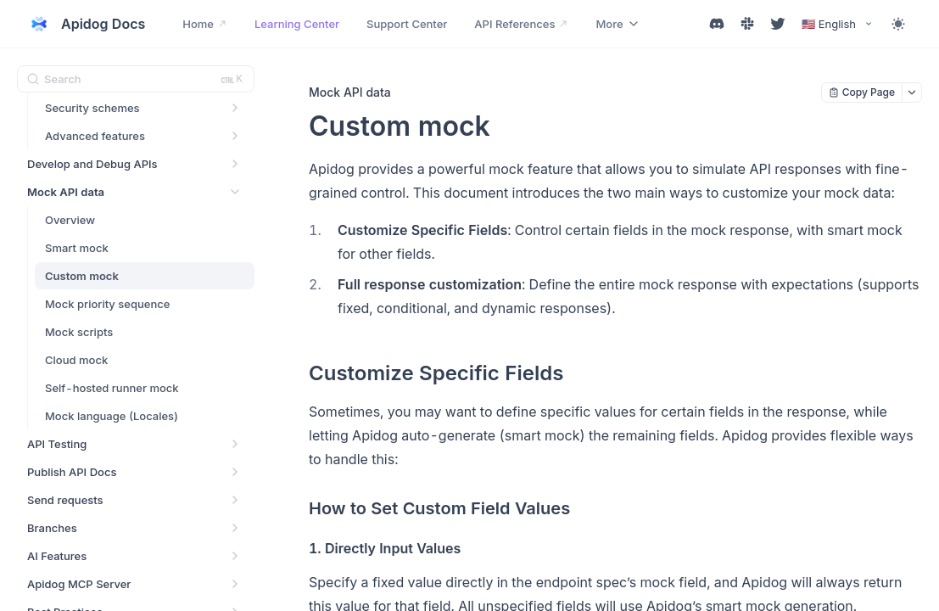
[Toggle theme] (898, 24)
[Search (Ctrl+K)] (135, 78)
